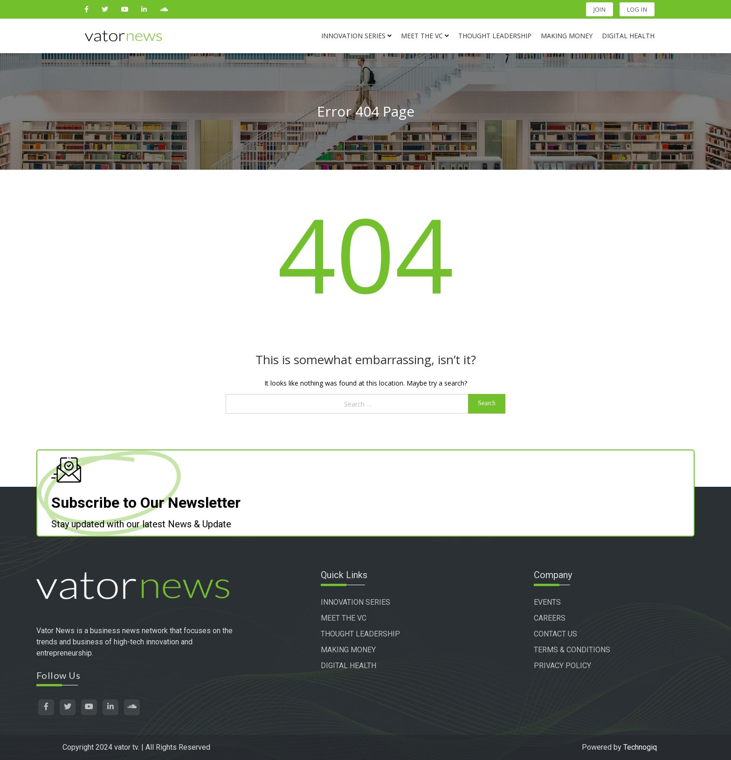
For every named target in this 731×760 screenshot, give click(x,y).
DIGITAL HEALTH (348, 665)
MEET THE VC (343, 618)
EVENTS (547, 602)
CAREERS (549, 618)
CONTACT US (555, 633)
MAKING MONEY (348, 649)
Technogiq (640, 747)
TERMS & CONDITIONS (572, 649)
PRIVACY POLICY (562, 665)
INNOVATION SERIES (355, 602)
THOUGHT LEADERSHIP (360, 633)
